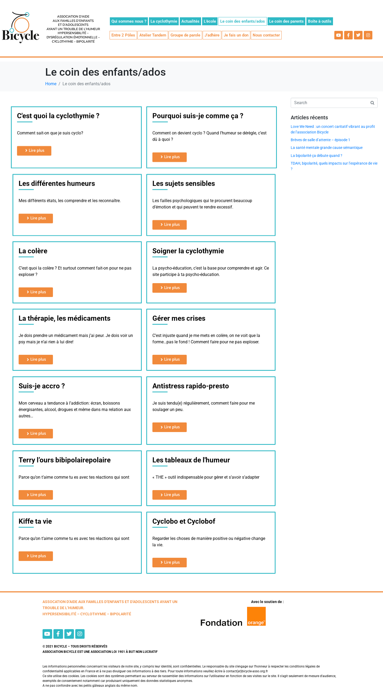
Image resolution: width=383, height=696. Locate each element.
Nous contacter (266, 35)
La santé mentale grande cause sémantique (327, 147)
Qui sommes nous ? (128, 21)
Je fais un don (236, 35)
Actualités (190, 21)
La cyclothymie (164, 21)
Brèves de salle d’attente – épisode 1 (320, 140)
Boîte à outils (319, 21)
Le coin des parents (286, 21)
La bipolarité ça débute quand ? (316, 155)
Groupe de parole (185, 35)
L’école (210, 21)
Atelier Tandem (152, 35)
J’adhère (212, 35)
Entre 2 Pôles (123, 35)
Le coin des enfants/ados (242, 21)
